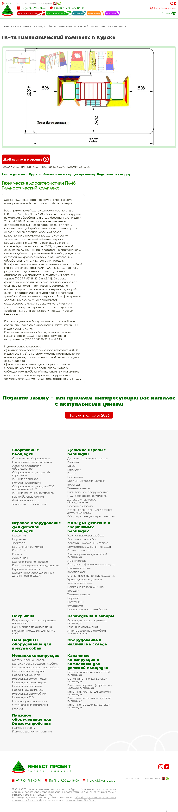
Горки (71, 473)
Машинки (19, 535)
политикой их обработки (81, 800)
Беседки (73, 590)
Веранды (73, 484)
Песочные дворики (80, 506)
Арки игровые (77, 560)
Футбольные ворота (25, 500)
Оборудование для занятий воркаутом (31, 473)
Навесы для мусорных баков (87, 609)
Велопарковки (77, 571)
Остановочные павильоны (30, 704)
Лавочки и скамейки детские (87, 542)
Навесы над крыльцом (28, 689)
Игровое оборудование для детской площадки (36, 527)
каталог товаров (27, 13)
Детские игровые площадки (86, 452)
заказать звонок (56, 13)
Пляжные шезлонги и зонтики (32, 731)
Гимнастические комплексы (67, 26)
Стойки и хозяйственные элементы (91, 575)
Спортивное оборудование (31, 458)
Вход (157, 8)
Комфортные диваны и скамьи (89, 546)
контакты (111, 13)
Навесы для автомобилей (29, 693)
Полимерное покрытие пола (32, 626)
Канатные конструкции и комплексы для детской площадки (87, 661)
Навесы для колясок (26, 674)
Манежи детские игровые (30, 561)
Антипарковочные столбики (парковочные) (86, 632)
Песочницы (75, 477)
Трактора (18, 542)
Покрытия (23, 616)
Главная (7, 26)
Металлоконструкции (35, 655)
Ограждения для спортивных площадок (87, 621)
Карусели (74, 469)
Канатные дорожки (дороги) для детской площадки (89, 686)
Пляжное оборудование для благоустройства (31, 719)
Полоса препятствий (26, 482)
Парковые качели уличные (85, 586)
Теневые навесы (78, 488)
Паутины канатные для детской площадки (88, 673)
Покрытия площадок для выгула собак (33, 632)
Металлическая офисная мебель (35, 667)
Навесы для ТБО (23, 697)
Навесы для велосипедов (29, 678)
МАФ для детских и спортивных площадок (88, 527)
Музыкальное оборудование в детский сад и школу (33, 574)
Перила (17, 708)
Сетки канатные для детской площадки (87, 680)
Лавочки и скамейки (81, 539)
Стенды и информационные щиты (91, 564)
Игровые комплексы (26, 569)
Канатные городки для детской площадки (88, 706)
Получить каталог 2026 (89, 415)
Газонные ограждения (82, 626)
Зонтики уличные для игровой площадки (87, 555)
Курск (7, 3)
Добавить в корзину (26, 159)
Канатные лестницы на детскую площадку (89, 699)
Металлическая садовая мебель (35, 663)
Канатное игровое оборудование (35, 565)
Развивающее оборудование (87, 492)
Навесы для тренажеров (29, 682)
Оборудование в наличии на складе (87, 642)
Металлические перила (28, 671)
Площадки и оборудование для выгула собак (31, 644)
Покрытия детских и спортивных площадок (34, 621)
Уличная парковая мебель (85, 535)
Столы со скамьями (81, 550)
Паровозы (19, 539)
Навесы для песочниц (27, 686)
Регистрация (168, 8)
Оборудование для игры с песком (91, 516)
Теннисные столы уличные (30, 504)
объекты (78, 13)
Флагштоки (75, 605)
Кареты (17, 554)
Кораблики (19, 550)
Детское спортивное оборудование (26, 467)
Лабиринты (20, 557)
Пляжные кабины (78, 568)
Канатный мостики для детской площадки (89, 693)
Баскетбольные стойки (28, 496)
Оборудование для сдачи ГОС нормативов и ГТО (33, 487)
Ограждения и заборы (90, 616)
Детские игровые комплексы (87, 458)
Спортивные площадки (30, 26)
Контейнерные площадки (29, 701)
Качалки (73, 462)
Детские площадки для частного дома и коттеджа (90, 511)
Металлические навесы (28, 659)
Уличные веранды (79, 583)
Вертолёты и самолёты (28, 546)
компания (94, 13)
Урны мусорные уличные (84, 579)
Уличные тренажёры (26, 478)
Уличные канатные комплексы (33, 492)
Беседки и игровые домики (86, 480)
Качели (72, 465)
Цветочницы (75, 601)
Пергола (73, 598)
